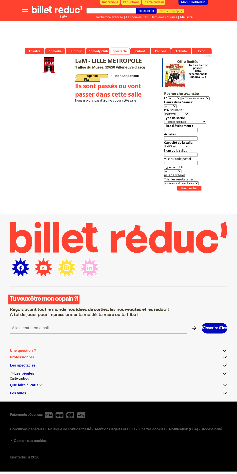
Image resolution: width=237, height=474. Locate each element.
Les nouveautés (137, 17)
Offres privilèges (170, 10)
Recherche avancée (109, 17)
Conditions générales (27, 429)
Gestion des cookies (30, 441)
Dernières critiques (164, 17)
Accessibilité (212, 429)
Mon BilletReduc (193, 2)
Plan (87, 79)
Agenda (92, 76)
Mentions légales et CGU (115, 429)
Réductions (131, 2)
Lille (63, 17)
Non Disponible (127, 76)
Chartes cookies (152, 429)
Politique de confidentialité (69, 429)
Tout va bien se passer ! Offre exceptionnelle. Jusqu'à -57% (198, 71)
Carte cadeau (154, 2)
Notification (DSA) (183, 429)
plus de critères (174, 175)
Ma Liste (186, 17)
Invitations (110, 2)
